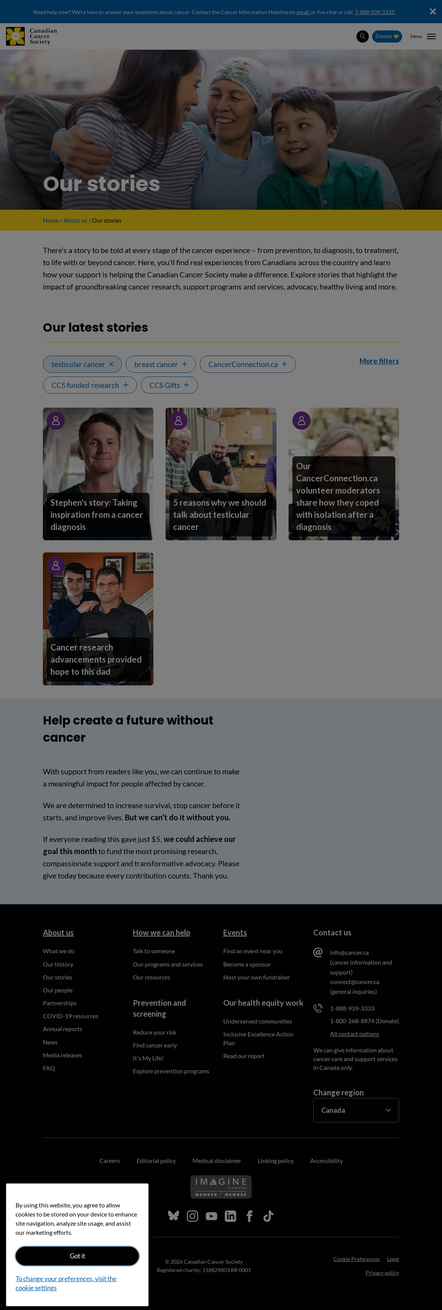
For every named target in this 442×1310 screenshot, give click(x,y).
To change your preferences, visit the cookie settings (66, 1283)
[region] (77, 1244)
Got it (77, 1256)
